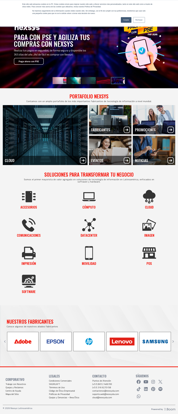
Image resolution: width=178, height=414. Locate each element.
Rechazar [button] (139, 20)
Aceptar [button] (126, 20)
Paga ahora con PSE (29, 61)
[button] (4, 341)
